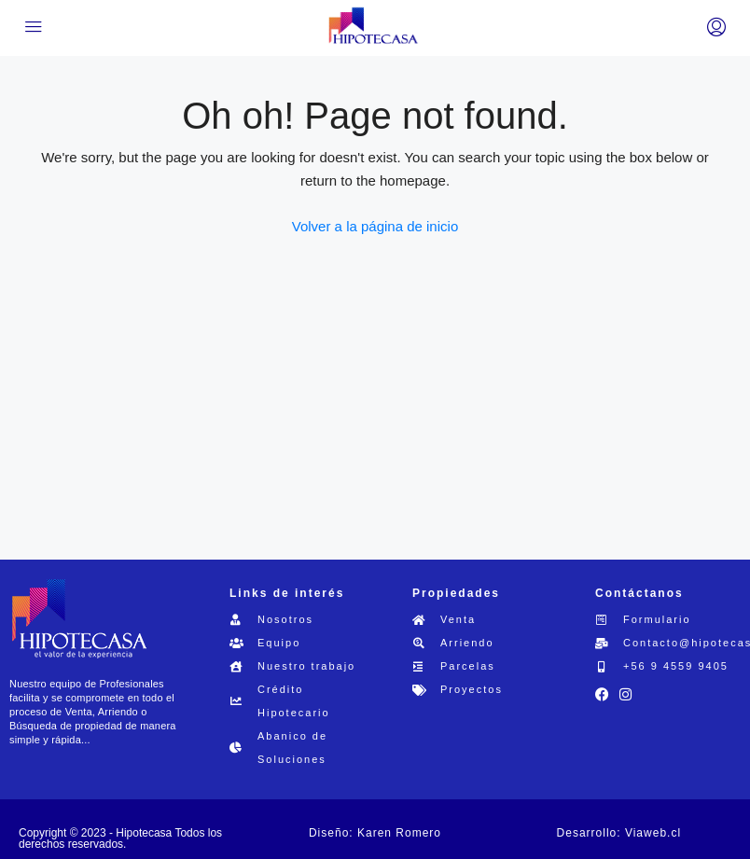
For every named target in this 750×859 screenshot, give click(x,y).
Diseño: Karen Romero (375, 832)
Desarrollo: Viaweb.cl (619, 832)
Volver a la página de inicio (375, 226)
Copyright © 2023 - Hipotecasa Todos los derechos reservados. (120, 838)
